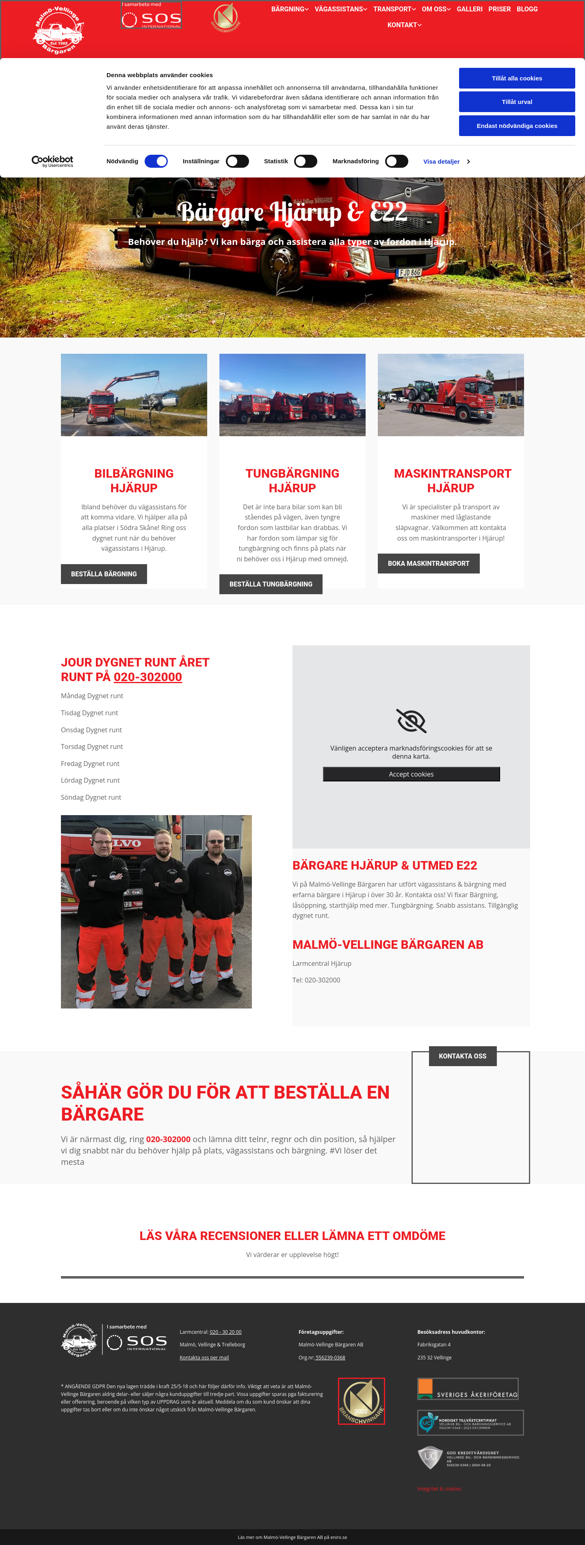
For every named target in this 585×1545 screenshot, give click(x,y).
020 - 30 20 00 (225, 1332)
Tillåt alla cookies (517, 20)
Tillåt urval (517, 44)
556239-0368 (330, 1357)
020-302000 (148, 677)
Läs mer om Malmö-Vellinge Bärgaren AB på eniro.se (292, 1537)
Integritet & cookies (439, 1488)
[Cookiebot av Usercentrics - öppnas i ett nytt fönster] (52, 103)
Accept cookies (411, 774)
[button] (104, 574)
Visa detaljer (441, 103)
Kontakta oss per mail (204, 1357)
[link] (411, 721)
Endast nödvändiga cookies (517, 67)
